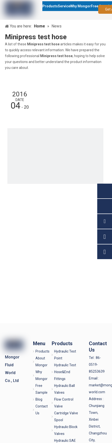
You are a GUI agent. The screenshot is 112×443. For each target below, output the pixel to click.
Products (42, 351)
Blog (38, 399)
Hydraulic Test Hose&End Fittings (65, 372)
